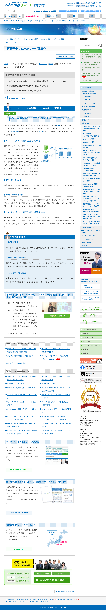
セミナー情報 (87, 341)
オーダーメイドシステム (89, 236)
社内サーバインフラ (88, 227)
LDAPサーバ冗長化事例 (15, 384)
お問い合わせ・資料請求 (91, 11)
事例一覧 (84, 246)
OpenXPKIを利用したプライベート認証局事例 (91, 169)
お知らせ (45, 11)
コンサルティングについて (14, 16)
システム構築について (33, 16)
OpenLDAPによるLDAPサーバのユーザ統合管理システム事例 (91, 128)
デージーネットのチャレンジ (91, 345)
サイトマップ (36, 601)
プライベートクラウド (88, 103)
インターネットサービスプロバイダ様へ (56, 21)
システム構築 (87, 87)
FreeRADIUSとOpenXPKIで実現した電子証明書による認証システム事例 (91, 216)
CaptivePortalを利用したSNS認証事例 (21, 388)
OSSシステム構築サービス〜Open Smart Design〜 (90, 92)
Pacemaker (43, 64)
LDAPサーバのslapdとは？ (17, 363)
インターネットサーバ (88, 113)
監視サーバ (85, 120)
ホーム (38, 11)
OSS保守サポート (87, 96)
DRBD (51, 64)
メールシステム (86, 100)
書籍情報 (85, 353)
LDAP (6, 64)
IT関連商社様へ (22, 21)
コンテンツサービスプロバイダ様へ (81, 21)
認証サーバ (85, 123)
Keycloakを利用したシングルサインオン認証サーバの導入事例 (92, 191)
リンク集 (45, 601)
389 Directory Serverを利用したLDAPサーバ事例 (91, 164)
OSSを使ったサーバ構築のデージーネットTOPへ (22, 599)
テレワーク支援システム (89, 106)
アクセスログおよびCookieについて (18, 601)
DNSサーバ (85, 116)
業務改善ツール (86, 110)
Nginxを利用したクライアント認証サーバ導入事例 (91, 174)
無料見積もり (69, 11)
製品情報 (85, 333)
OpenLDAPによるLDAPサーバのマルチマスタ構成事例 (91, 63)
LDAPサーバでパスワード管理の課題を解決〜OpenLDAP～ (91, 75)
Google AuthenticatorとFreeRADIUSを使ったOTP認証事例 (91, 152)
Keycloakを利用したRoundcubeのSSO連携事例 (91, 210)
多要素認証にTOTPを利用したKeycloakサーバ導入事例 (91, 205)
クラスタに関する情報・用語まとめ (20, 356)
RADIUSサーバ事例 (49, 384)
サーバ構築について (88, 239)
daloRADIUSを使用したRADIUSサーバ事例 (90, 159)
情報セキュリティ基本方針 (70, 599)
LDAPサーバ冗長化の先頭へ (66, 591)
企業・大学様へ (10, 21)
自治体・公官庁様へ (35, 21)
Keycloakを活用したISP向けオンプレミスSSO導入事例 (91, 223)
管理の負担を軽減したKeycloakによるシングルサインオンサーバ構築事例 (92, 199)
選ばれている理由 (53, 16)
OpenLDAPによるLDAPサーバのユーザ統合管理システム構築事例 (91, 57)
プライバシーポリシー (48, 599)
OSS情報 (72, 16)
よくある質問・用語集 (89, 329)
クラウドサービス (88, 337)
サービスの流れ (86, 242)
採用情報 (53, 11)
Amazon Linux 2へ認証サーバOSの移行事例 (91, 185)
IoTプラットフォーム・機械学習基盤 (91, 231)
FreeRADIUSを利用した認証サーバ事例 (21, 409)
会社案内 (92, 16)
